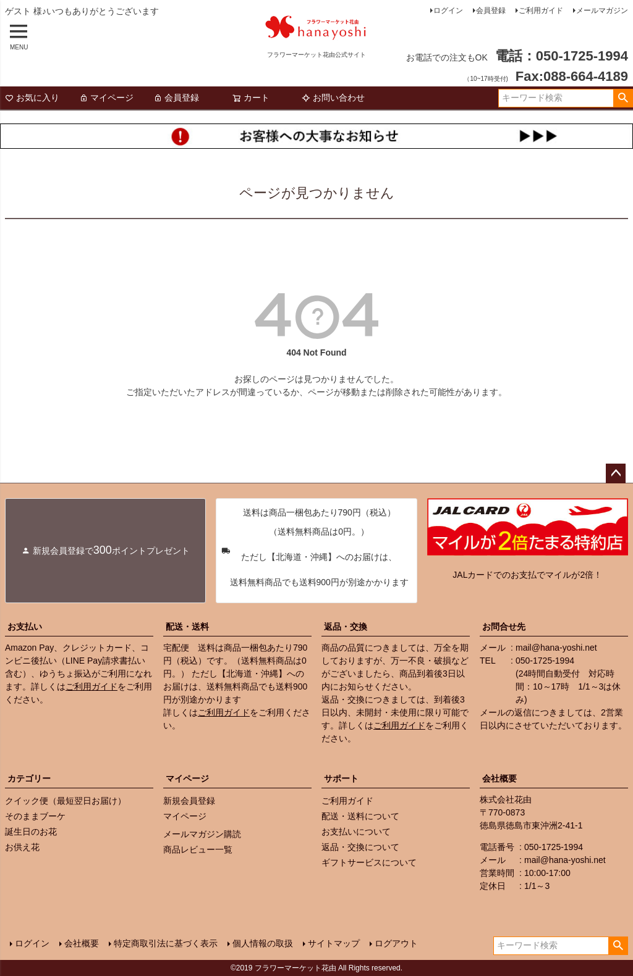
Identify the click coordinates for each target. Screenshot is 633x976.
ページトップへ (616, 473)
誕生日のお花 (31, 831)
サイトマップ (334, 943)
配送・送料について (360, 816)
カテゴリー (29, 778)
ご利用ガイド (541, 10)
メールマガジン (602, 10)
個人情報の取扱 (262, 943)
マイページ (106, 97)
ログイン (448, 10)
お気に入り (32, 97)
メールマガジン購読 (202, 834)
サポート (341, 778)
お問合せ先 (503, 627)
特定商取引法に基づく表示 (166, 943)
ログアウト (396, 943)
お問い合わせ (333, 97)
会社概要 (499, 778)
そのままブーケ (35, 816)
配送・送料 (187, 627)
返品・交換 (345, 627)
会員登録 (491, 10)
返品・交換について (360, 847)
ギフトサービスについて (369, 862)
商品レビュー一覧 (197, 849)
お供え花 (22, 847)
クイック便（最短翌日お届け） (65, 801)
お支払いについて (356, 831)
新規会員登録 (189, 801)
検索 (622, 98)
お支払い (24, 627)
